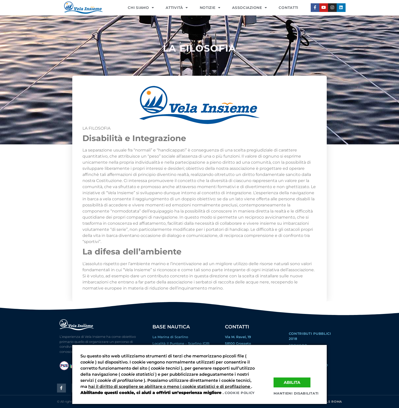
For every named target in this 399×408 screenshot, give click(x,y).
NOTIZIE (210, 7)
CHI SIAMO (141, 7)
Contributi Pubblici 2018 (310, 336)
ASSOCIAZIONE (249, 7)
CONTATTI (288, 7)
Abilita (292, 382)
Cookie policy (240, 393)
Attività (177, 7)
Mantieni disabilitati (296, 393)
